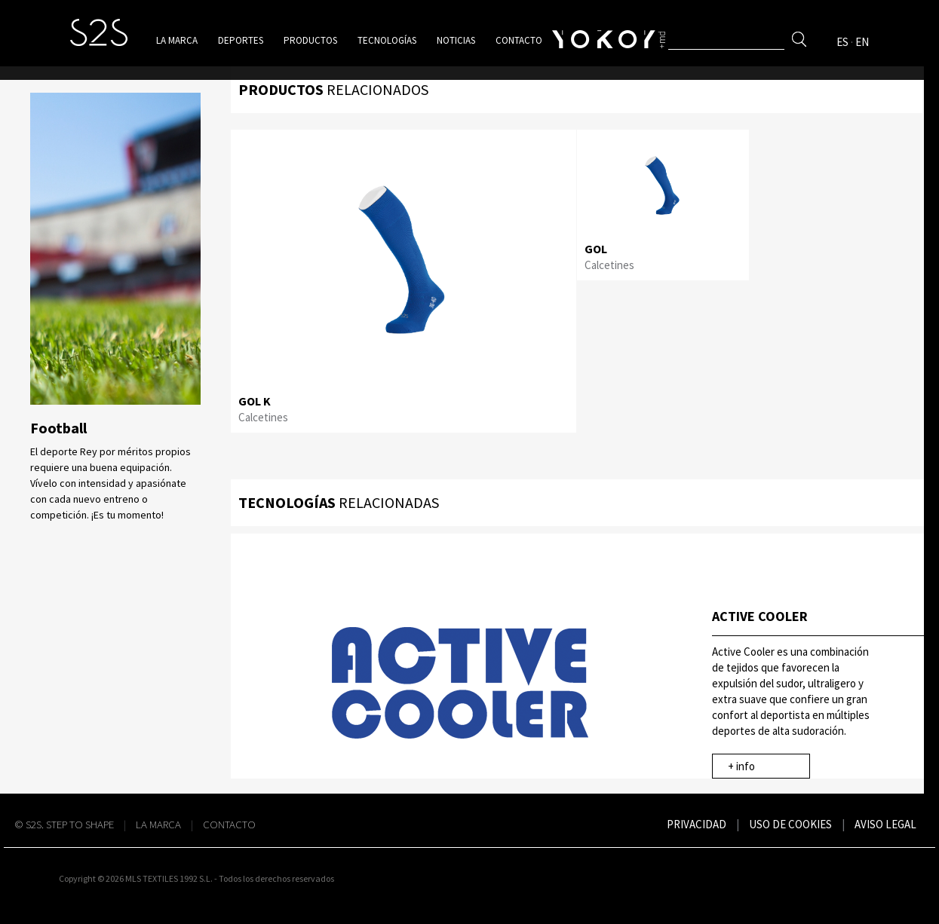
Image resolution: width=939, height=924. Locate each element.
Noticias (456, 40)
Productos (310, 40)
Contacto (519, 40)
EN (862, 42)
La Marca (158, 824)
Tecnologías (386, 40)
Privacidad (696, 824)
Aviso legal (885, 824)
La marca (177, 40)
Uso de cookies (790, 824)
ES (842, 42)
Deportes (240, 40)
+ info (741, 766)
